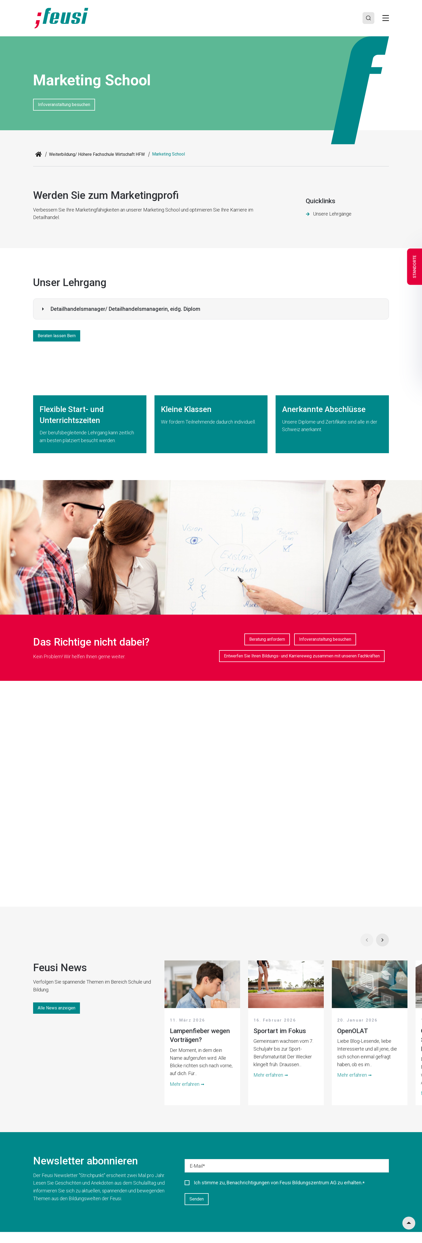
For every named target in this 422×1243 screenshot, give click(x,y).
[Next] (382, 940)
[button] (211, 309)
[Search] (367, 18)
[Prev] (366, 940)
